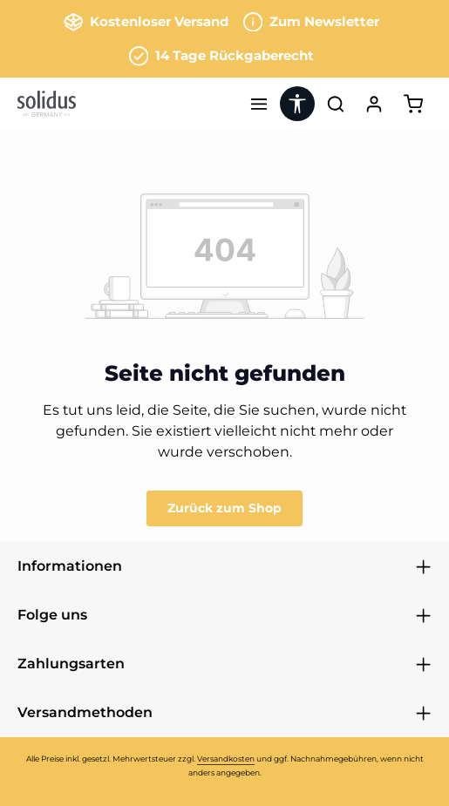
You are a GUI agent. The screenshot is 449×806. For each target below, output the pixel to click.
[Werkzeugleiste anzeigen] (297, 103)
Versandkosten (226, 758)
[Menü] (259, 103)
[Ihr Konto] (374, 103)
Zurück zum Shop (224, 508)
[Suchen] (335, 103)
